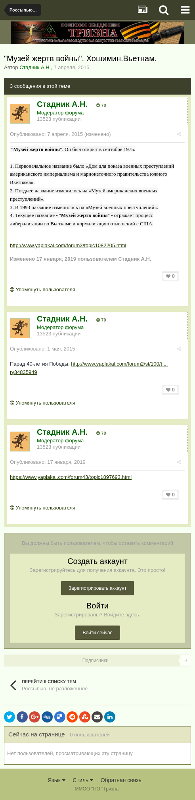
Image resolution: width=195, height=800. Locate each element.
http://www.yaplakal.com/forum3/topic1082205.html (68, 245)
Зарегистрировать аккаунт (97, 588)
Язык (56, 780)
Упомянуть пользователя (42, 289)
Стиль (83, 780)
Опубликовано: (46, 134)
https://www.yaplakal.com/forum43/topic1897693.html (71, 477)
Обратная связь (121, 780)
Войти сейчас (97, 632)
